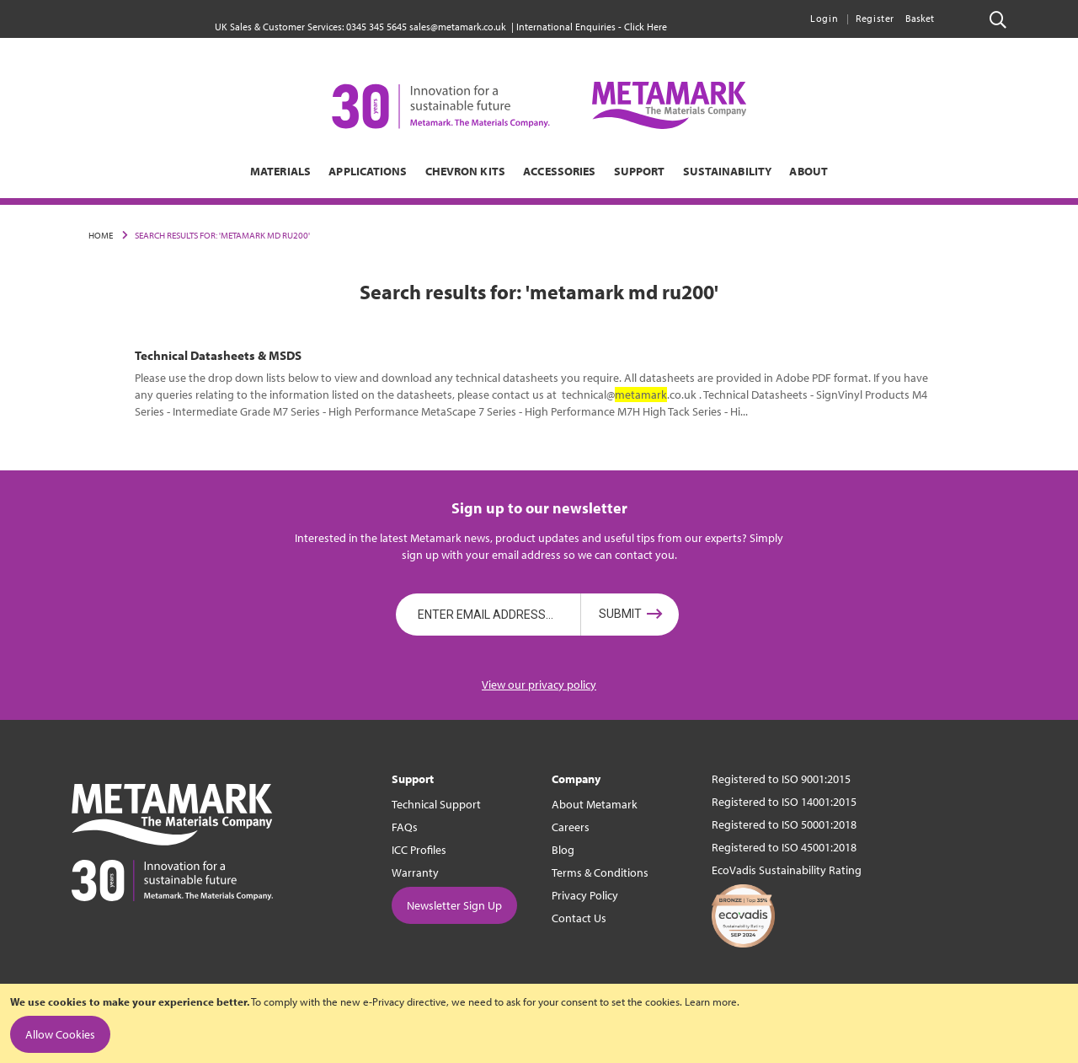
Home (100, 235)
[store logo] (539, 105)
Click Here (645, 26)
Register (875, 18)
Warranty (415, 872)
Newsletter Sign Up (454, 905)
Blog (563, 849)
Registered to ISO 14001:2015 (784, 801)
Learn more (711, 1001)
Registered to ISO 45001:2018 (784, 847)
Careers (571, 827)
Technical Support (436, 804)
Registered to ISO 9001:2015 (781, 779)
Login (824, 18)
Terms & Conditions (600, 872)
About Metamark (595, 804)
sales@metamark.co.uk (457, 26)
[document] (539, 1023)
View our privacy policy (539, 684)
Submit (620, 614)
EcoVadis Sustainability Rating (787, 870)
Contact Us (579, 918)
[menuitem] (195, 171)
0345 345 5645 (376, 26)
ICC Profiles (419, 849)
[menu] (539, 171)
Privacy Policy (585, 895)
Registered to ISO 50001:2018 (784, 824)
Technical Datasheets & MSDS (218, 355)
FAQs (405, 827)
